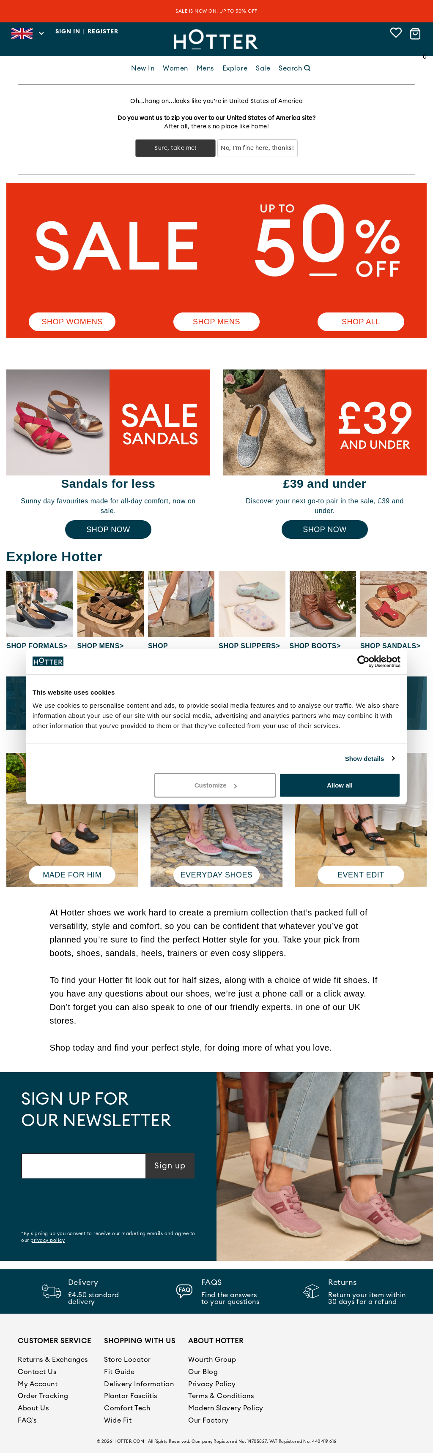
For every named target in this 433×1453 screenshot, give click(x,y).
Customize (216, 785)
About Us (33, 1408)
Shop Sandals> (390, 645)
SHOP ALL (361, 322)
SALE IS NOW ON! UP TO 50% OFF (216, 11)
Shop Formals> (36, 645)
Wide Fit (118, 1420)
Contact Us (37, 1372)
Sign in (67, 32)
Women (175, 68)
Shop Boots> (315, 645)
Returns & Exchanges (53, 1359)
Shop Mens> (100, 645)
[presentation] (85, 1205)
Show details (364, 758)
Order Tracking (43, 1396)
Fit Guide (119, 1372)
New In (142, 68)
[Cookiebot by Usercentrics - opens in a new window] (363, 661)
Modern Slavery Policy (225, 1408)
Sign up (170, 1166)
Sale (263, 68)
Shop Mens (216, 322)
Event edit (360, 875)
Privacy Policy (212, 1384)
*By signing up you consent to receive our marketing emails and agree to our (108, 1237)
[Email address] (83, 1166)
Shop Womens (72, 322)
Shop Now (108, 529)
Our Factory (208, 1420)
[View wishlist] (396, 34)
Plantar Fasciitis (130, 1396)
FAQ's (27, 1420)
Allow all (340, 785)
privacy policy (47, 1240)
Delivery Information (139, 1384)
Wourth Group (212, 1359)
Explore (235, 68)
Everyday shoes (216, 875)
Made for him (72, 875)
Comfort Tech (127, 1408)
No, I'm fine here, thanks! (257, 148)
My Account (38, 1384)
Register (103, 32)
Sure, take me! (175, 148)
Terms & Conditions (221, 1396)
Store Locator (127, 1359)
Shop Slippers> (249, 645)
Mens (205, 68)
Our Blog (203, 1372)
